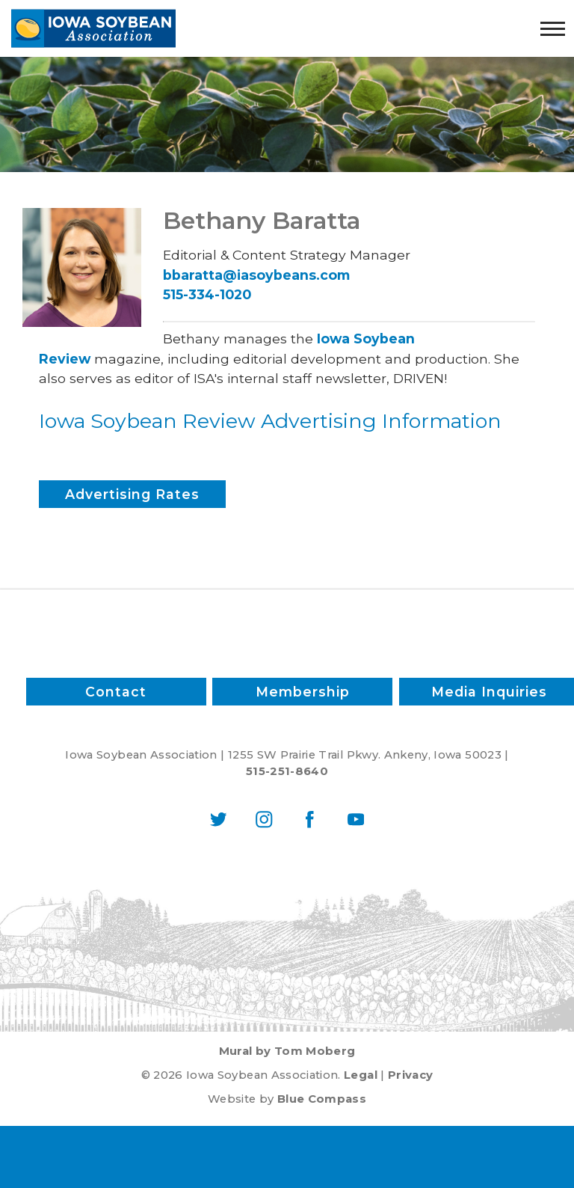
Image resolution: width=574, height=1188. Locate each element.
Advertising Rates (132, 494)
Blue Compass (321, 1099)
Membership (303, 691)
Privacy (410, 1075)
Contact (115, 691)
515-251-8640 (287, 771)
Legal (360, 1075)
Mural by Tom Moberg (287, 1051)
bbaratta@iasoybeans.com (256, 275)
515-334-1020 (207, 294)
